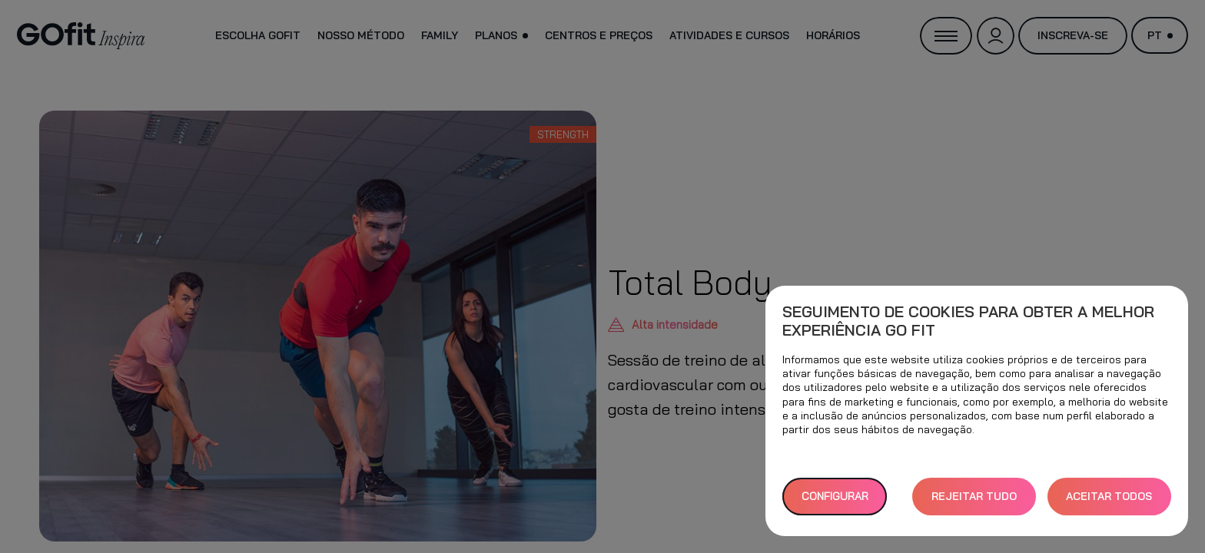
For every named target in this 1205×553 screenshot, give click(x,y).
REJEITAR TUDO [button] (974, 496)
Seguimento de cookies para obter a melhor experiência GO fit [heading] (968, 321)
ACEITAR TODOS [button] (1109, 496)
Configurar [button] (835, 496)
